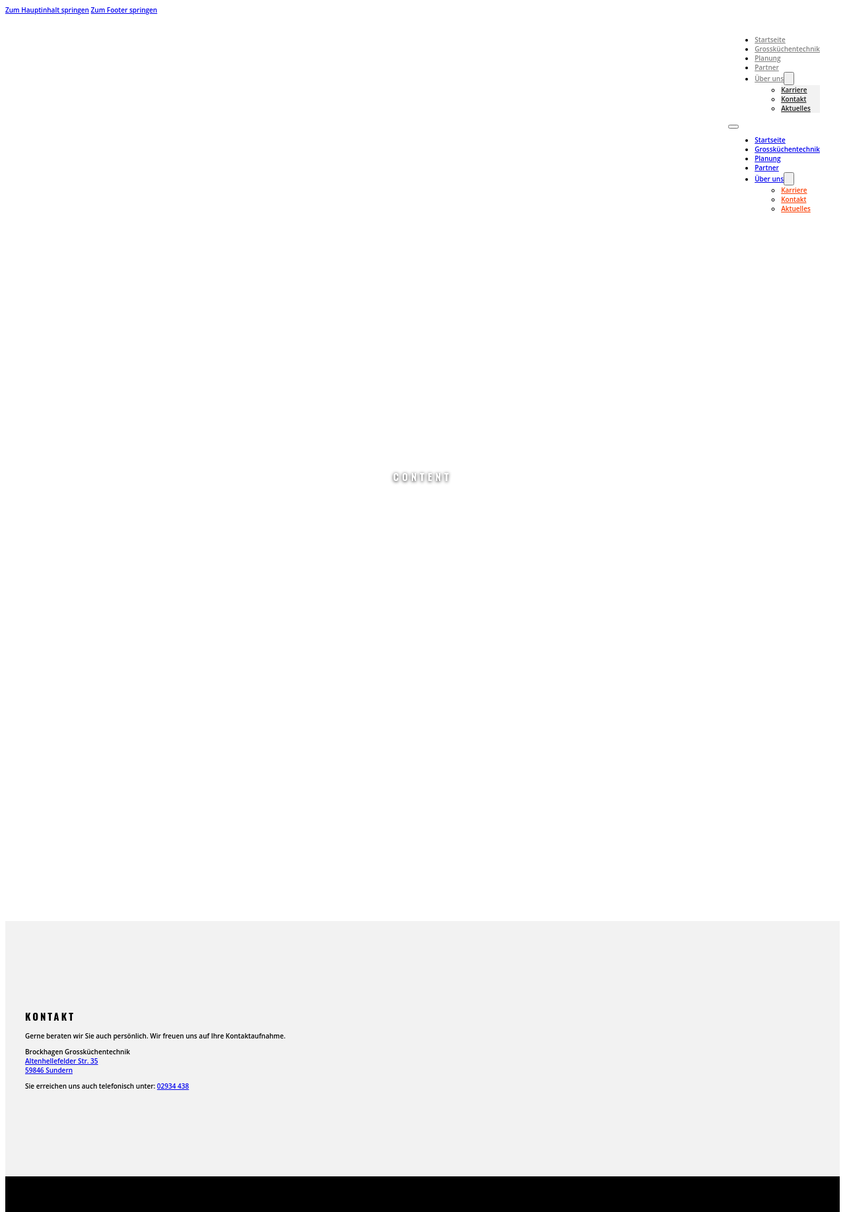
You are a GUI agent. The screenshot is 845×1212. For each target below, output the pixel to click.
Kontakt (793, 99)
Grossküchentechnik (787, 48)
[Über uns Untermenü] (789, 78)
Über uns (769, 78)
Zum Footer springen (124, 10)
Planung (767, 58)
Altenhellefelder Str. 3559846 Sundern (61, 1065)
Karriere (794, 89)
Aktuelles (796, 108)
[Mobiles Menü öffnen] (733, 127)
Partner (767, 67)
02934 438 (173, 1086)
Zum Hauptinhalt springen (47, 10)
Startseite (770, 39)
